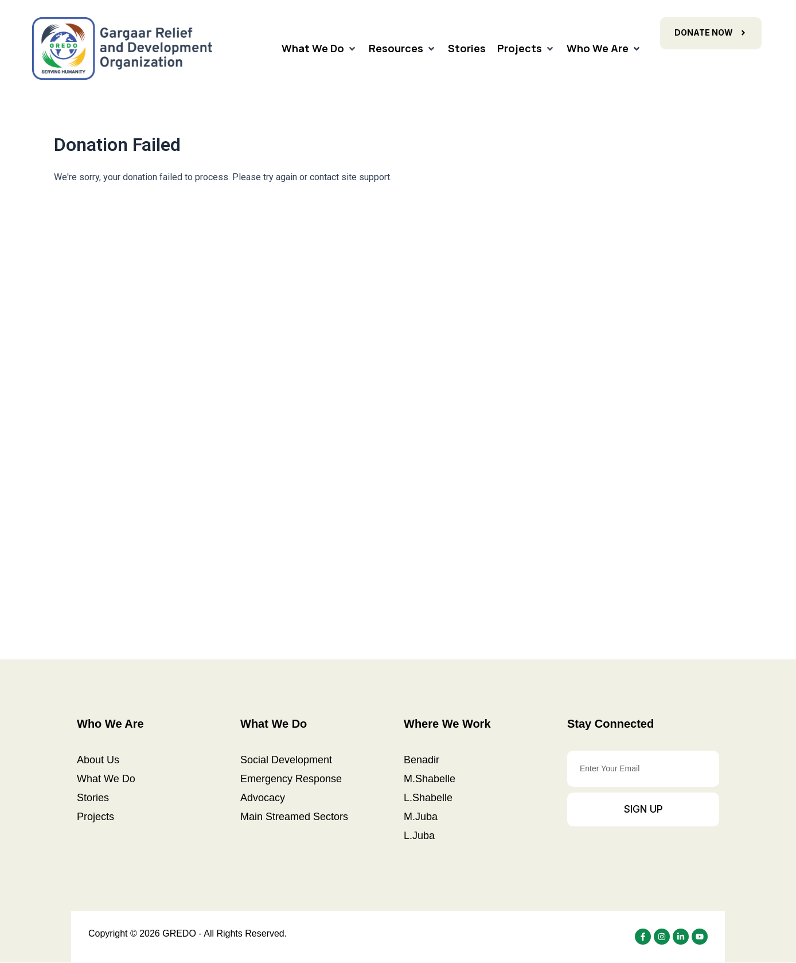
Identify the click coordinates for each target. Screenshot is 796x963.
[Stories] (466, 48)
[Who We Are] (604, 48)
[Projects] (526, 48)
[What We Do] (319, 48)
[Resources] (402, 48)
